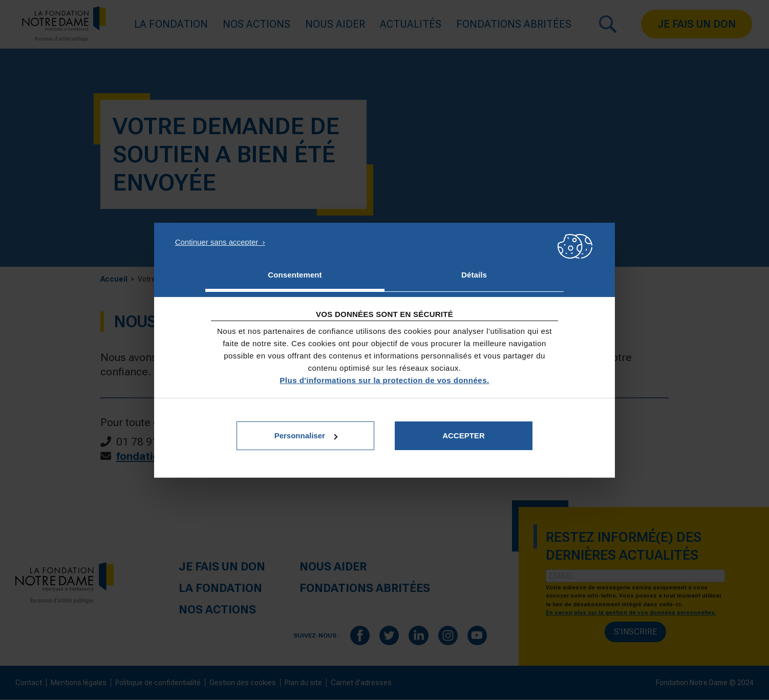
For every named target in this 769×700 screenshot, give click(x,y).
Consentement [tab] (295, 274)
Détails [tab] (474, 274)
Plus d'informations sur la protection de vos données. (384, 380)
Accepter (463, 435)
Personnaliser (305, 435)
